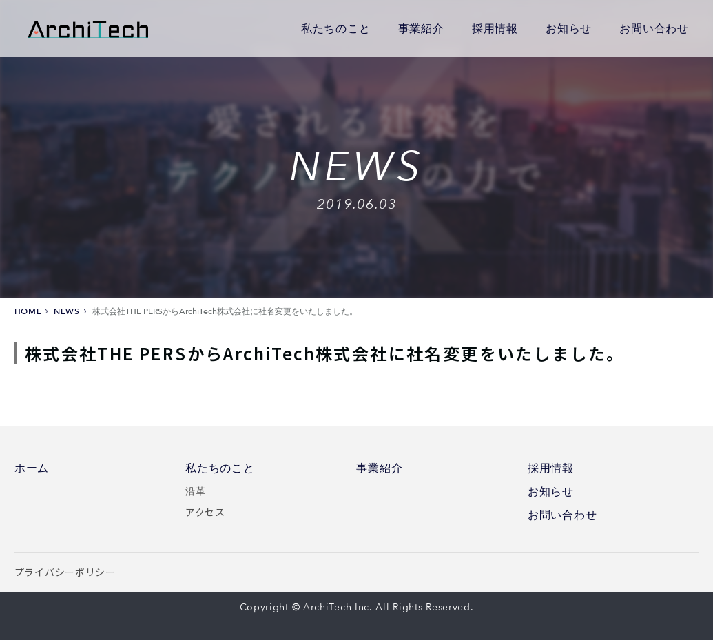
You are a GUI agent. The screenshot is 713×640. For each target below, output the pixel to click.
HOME (27, 311)
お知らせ (569, 28)
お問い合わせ (654, 28)
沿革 (195, 490)
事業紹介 (421, 28)
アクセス (205, 512)
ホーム (31, 468)
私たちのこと (336, 28)
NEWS (66, 311)
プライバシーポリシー (65, 572)
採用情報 (495, 28)
